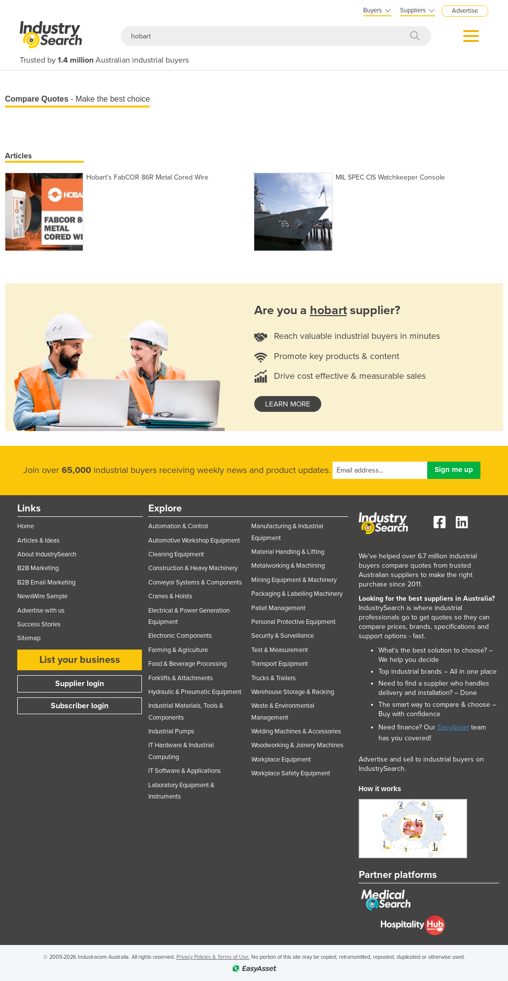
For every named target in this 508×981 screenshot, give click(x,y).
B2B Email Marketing (46, 582)
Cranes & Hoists (170, 596)
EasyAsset (453, 727)
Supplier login (79, 684)
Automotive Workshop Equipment (194, 541)
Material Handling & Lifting (287, 552)
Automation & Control (178, 526)
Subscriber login (79, 706)
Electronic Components (180, 636)
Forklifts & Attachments (180, 678)
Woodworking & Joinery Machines (297, 745)
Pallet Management (278, 608)
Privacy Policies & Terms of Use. (213, 957)
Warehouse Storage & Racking (292, 692)
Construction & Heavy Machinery (192, 568)
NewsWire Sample (42, 596)
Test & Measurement (279, 650)
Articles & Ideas (38, 541)
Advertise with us (41, 611)
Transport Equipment (279, 664)
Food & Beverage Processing (187, 664)
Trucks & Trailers (273, 678)
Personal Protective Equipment (293, 622)
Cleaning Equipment (176, 554)
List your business (79, 660)
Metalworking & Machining (288, 566)
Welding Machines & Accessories (296, 731)
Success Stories (39, 624)
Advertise (465, 11)
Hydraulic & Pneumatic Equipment (194, 692)
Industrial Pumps (171, 731)
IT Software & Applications (184, 771)
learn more (287, 404)
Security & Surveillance (282, 636)
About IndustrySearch (46, 554)
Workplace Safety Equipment (290, 773)
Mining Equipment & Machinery (294, 580)
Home (25, 526)
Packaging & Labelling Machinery (296, 594)
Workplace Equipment (281, 759)
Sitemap (28, 638)
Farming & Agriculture (178, 650)
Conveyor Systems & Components (195, 582)
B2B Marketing (38, 568)
